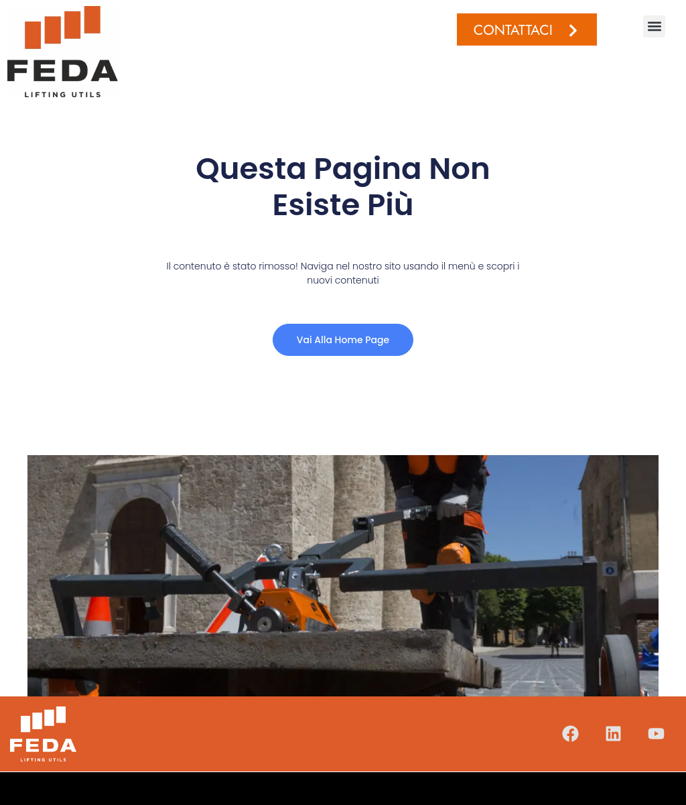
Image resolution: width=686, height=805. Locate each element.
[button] (654, 26)
